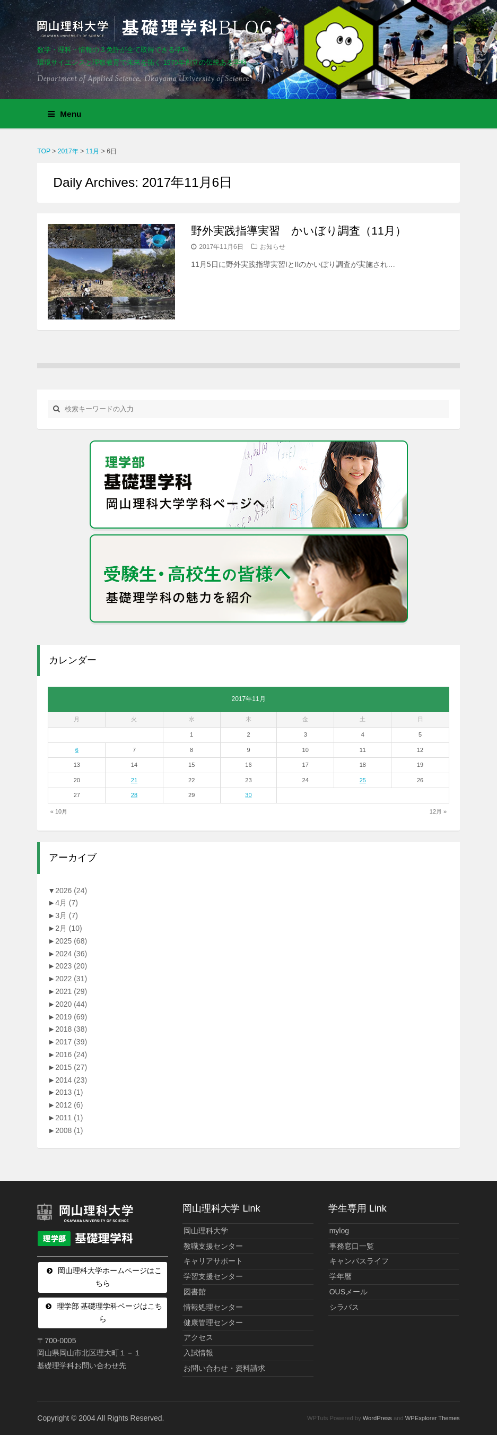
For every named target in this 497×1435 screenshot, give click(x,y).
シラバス (344, 1307)
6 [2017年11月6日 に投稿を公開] (77, 750)
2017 (71, 1042)
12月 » (438, 811)
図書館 (195, 1291)
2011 (69, 1117)
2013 (69, 1092)
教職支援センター (213, 1246)
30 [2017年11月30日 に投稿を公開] (248, 795)
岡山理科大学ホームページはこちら (110, 1276)
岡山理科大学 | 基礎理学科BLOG (157, 28)
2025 (71, 941)
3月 (66, 915)
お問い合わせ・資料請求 (224, 1368)
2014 (71, 1080)
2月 (68, 928)
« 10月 (58, 811)
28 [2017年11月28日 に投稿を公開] (134, 795)
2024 (71, 953)
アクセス (198, 1337)
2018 (71, 1029)
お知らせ (272, 246)
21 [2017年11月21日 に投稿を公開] (134, 780)
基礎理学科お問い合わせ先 (81, 1365)
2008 (69, 1130)
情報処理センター (213, 1307)
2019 (71, 1017)
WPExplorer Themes (432, 1418)
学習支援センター (213, 1276)
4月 (66, 902)
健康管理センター (213, 1322)
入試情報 (198, 1352)
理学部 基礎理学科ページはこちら (110, 1312)
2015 (71, 1067)
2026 (71, 890)
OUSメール (348, 1291)
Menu (64, 113)
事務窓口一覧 (351, 1246)
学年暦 (340, 1276)
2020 (71, 1004)
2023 (71, 966)
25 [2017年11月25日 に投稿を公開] (363, 780)
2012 (69, 1105)
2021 (71, 991)
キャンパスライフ (359, 1261)
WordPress (377, 1418)
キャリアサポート (213, 1261)
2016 (71, 1054)
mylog (339, 1230)
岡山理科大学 (206, 1230)
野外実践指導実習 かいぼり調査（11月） (298, 230)
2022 (71, 978)
